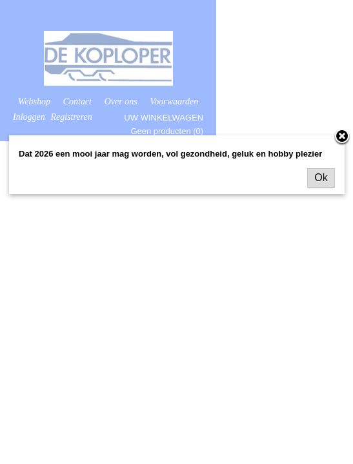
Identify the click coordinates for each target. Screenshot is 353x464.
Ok (320, 177)
